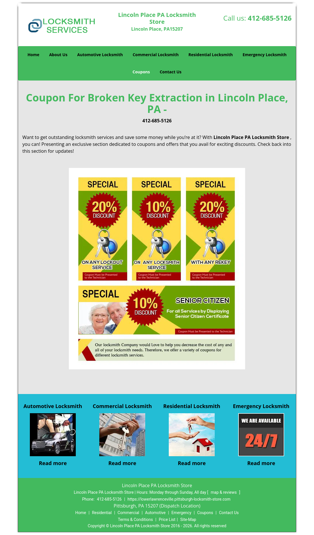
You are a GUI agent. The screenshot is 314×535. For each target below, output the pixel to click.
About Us (58, 54)
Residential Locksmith (211, 54)
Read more (53, 463)
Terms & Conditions (135, 519)
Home (33, 54)
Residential (102, 512)
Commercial (128, 512)
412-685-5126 (270, 18)
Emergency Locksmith (264, 54)
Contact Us (170, 72)
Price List (167, 519)
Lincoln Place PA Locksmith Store (251, 137)
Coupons (141, 72)
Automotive (155, 512)
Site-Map (188, 519)
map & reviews (224, 492)
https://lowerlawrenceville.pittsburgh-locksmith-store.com (178, 499)
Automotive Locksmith (100, 54)
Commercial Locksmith (156, 54)
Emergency (181, 512)
